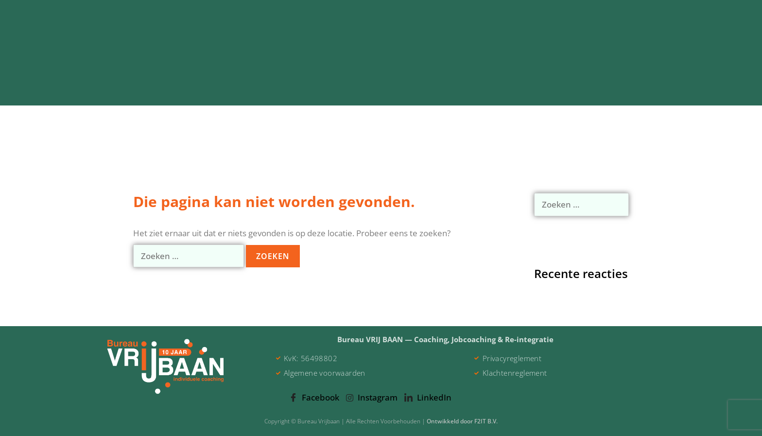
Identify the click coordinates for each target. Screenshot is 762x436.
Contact (628, 92)
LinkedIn (427, 398)
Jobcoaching (408, 92)
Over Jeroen (477, 92)
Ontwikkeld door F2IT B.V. (462, 421)
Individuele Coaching (240, 93)
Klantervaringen (556, 92)
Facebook (314, 398)
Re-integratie (335, 92)
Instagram (372, 397)
